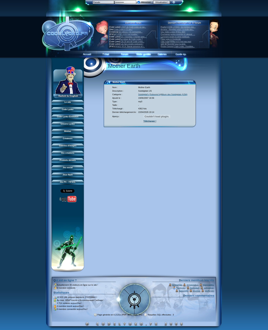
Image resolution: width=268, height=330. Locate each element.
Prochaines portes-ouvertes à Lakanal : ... (178, 34)
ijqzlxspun (194, 288)
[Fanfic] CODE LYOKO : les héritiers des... (178, 27)
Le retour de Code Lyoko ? (132, 39)
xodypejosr (209, 288)
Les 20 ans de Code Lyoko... (132, 42)
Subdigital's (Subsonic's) (149, 94)
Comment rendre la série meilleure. (175, 37)
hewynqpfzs (208, 285)
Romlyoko (180, 288)
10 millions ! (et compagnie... (130, 32)
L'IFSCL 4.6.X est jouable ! (127, 34)
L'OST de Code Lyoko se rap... (133, 27)
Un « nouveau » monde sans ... (133, 37)
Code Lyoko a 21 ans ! (123, 29)
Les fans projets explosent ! (132, 44)
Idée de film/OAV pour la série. (173, 44)
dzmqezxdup (192, 285)
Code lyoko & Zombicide (171, 39)
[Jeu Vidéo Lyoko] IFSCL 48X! (173, 32)
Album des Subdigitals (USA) (174, 94)
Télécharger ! (149, 121)
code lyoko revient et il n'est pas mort (176, 42)
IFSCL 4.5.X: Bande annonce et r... (130, 46)
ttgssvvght (183, 291)
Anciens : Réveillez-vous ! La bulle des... (177, 29)
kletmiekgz (177, 285)
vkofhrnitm (209, 291)
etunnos (196, 291)
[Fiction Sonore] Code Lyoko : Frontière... (178, 46)
